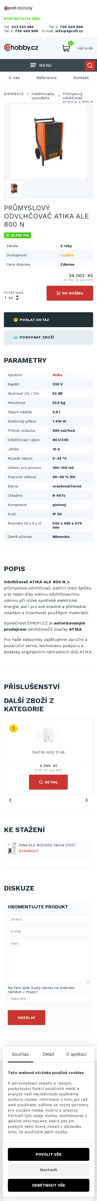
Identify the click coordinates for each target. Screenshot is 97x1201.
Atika (57, 375)
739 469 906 (71, 27)
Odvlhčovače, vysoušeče (43, 96)
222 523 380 (22, 27)
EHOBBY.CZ (14, 94)
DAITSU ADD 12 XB (48, 752)
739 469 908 (26, 31)
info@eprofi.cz (69, 31)
